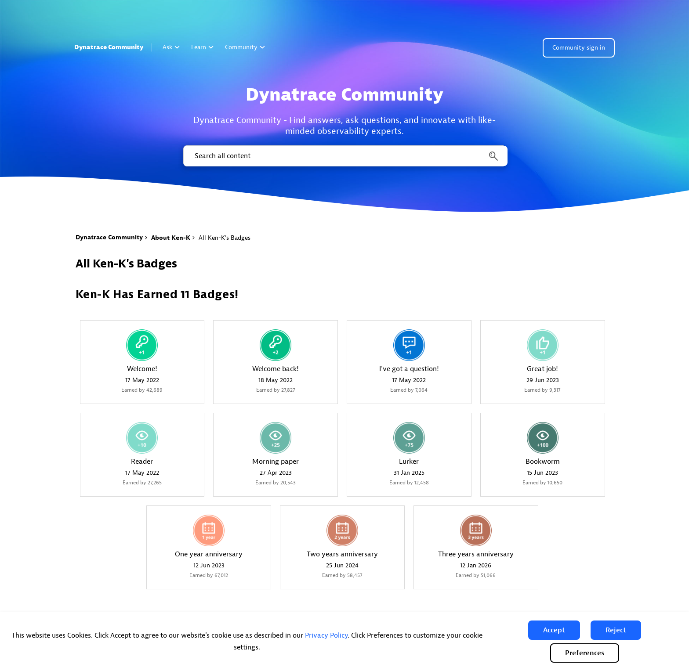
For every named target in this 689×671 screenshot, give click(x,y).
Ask (171, 47)
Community (245, 47)
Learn (202, 47)
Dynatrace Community (108, 47)
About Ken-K (170, 238)
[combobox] (344, 155)
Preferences (584, 653)
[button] (554, 630)
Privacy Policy (326, 635)
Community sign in (578, 47)
